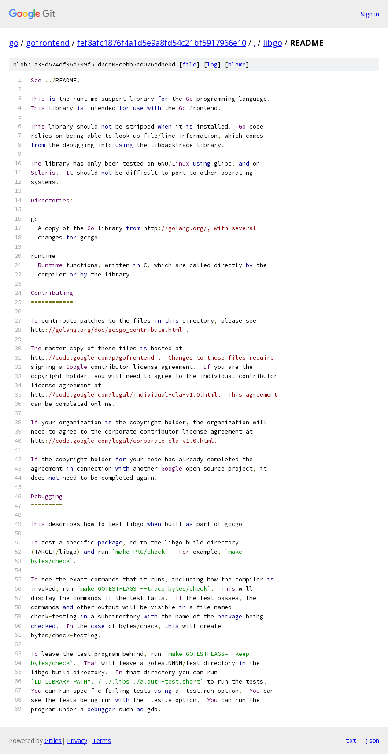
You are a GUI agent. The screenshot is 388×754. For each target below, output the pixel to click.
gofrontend (48, 42)
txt (351, 740)
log (212, 64)
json (372, 740)
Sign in (370, 14)
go (13, 42)
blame (237, 64)
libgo (272, 42)
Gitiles (53, 740)
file (189, 64)
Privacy (77, 740)
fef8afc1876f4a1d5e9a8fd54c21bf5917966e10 (161, 42)
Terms (101, 740)
